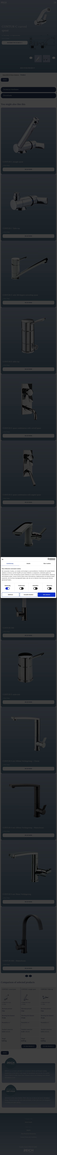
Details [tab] (28, 563)
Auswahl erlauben (28, 594)
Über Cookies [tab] (47, 563)
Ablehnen (10, 594)
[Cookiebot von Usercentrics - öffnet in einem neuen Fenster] (48, 559)
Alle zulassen (46, 594)
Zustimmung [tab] (10, 563)
